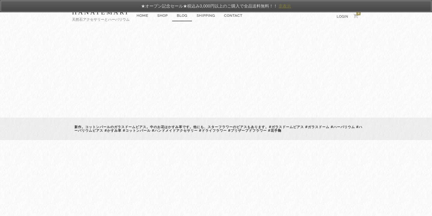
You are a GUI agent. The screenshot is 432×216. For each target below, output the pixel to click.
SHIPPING (205, 16)
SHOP (162, 16)
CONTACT (233, 16)
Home (142, 16)
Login (342, 17)
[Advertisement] (216, 73)
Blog (182, 16)
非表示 (284, 6)
